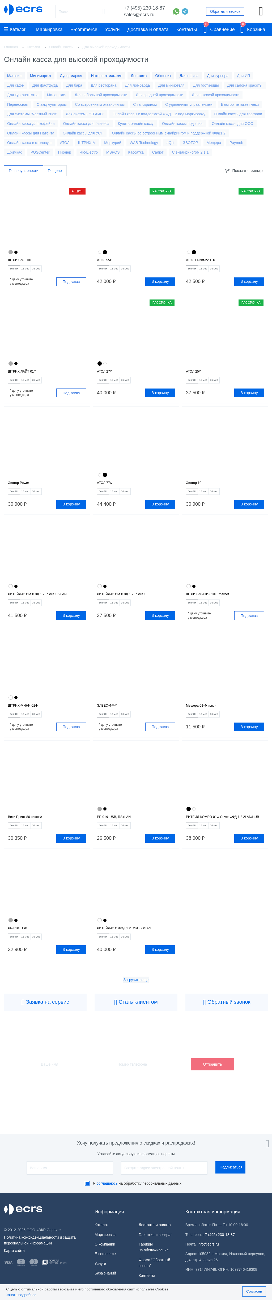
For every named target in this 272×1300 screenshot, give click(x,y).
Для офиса (189, 76)
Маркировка (49, 29)
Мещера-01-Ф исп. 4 (206, 719)
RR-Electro (89, 152)
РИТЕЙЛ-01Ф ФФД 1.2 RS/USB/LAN (132, 955)
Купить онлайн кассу (136, 123)
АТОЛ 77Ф (107, 490)
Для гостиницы (206, 85)
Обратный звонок (225, 11)
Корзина (252, 28)
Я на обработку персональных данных (137, 1183)
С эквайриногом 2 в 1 (190, 152)
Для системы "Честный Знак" (32, 114)
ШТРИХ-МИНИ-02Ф (27, 719)
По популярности (24, 171)
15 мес (35, 271)
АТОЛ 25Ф (196, 376)
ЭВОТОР (190, 143)
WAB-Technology (144, 143)
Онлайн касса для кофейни (30, 123)
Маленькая (56, 95)
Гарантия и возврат (155, 1235)
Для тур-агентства (23, 95)
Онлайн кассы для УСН (83, 133)
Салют (158, 152)
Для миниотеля (171, 85)
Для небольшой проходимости (101, 95)
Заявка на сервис (45, 1032)
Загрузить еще (136, 1009)
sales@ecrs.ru (139, 14)
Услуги (112, 29)
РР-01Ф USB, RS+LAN (119, 834)
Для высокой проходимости (215, 95)
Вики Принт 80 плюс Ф (30, 834)
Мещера (214, 143)
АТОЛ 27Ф (107, 376)
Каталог (15, 29)
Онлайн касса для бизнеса (86, 123)
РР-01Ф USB (20, 955)
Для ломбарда (137, 85)
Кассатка (136, 152)
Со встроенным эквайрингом (100, 104)
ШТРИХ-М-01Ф (22, 261)
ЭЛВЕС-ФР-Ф (110, 719)
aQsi (170, 143)
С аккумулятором (52, 104)
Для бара (74, 85)
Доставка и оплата (147, 29)
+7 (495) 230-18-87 (144, 8)
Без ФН (17, 271)
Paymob (236, 143)
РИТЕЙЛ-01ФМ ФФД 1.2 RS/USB (129, 605)
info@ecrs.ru (208, 1244)
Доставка (139, 76)
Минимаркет (40, 76)
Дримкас (14, 152)
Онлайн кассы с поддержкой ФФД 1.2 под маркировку (159, 114)
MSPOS (113, 152)
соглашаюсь (107, 1183)
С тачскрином (145, 104)
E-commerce (83, 29)
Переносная (17, 104)
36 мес (52, 271)
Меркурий (112, 143)
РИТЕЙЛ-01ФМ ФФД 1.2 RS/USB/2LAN (46, 605)
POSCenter (40, 152)
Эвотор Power (21, 490)
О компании (105, 1244)
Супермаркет (71, 76)
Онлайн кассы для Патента (30, 133)
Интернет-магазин (106, 76)
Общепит (163, 76)
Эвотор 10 (196, 490)
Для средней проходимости (159, 95)
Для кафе (15, 85)
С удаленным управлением (188, 104)
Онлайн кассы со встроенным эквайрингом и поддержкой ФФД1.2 (168, 133)
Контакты (186, 29)
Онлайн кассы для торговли (238, 114)
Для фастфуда (45, 85)
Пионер (64, 152)
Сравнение (219, 28)
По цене (55, 171)
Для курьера (217, 76)
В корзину (160, 285)
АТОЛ (65, 143)
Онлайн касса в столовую (29, 143)
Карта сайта (14, 1250)
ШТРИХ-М (87, 143)
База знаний (105, 1273)
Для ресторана (104, 85)
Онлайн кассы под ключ (182, 123)
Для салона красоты (244, 85)
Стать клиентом (136, 1032)
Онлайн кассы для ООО (232, 123)
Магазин (14, 76)
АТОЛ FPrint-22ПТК (205, 261)
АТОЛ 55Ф (107, 261)
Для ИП (243, 76)
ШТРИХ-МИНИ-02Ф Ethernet (214, 605)
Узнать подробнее (21, 1295)
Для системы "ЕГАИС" (85, 114)
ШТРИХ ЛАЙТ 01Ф (26, 376)
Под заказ (71, 285)
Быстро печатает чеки (240, 104)
